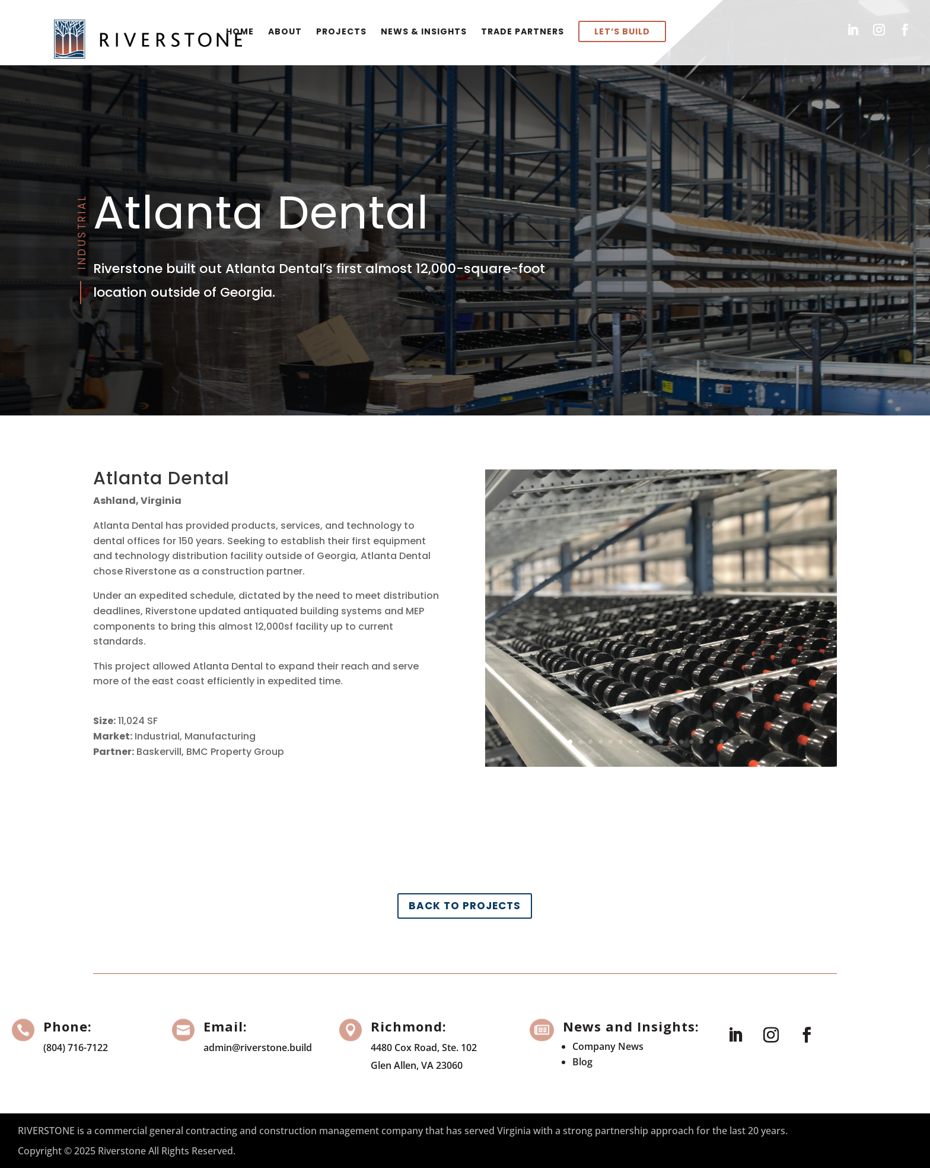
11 (671, 741)
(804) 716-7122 (75, 1047)
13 (691, 741)
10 (661, 741)
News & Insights (424, 31)
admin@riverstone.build (257, 1047)
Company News (608, 1046)
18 (742, 741)
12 (681, 741)
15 (711, 741)
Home (240, 31)
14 (701, 741)
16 (721, 741)
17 (732, 741)
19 (752, 741)
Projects (341, 31)
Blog (582, 1061)
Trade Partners (522, 31)
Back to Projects (465, 906)
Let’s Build (622, 31)
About (285, 31)
